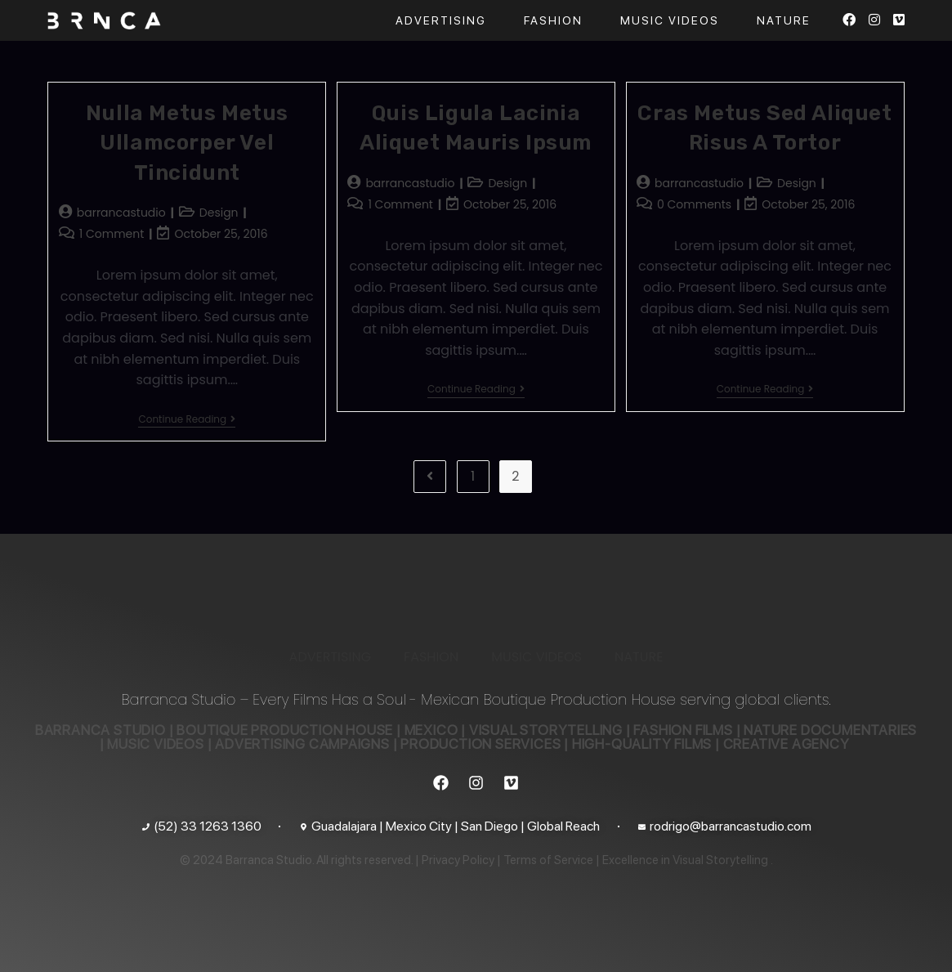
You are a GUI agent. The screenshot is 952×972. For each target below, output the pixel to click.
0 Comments (694, 204)
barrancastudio (121, 212)
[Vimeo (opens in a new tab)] (899, 20)
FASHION (431, 656)
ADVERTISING (330, 656)
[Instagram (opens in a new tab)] (874, 20)
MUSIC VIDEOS (536, 656)
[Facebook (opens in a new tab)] (849, 20)
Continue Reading (186, 420)
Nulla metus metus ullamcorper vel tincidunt (187, 143)
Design (219, 212)
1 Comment (112, 234)
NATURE (639, 656)
